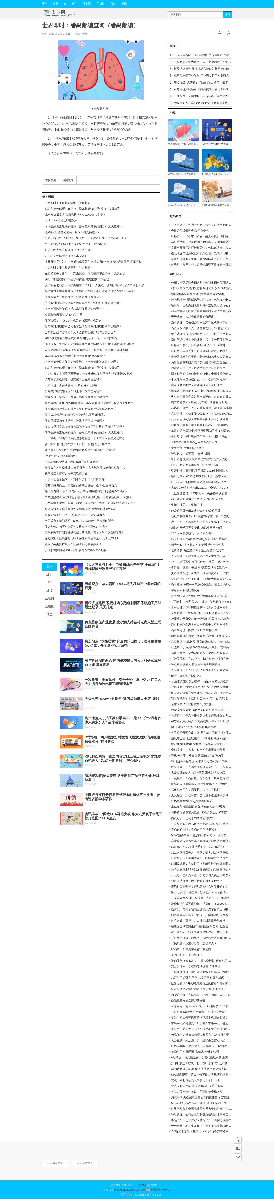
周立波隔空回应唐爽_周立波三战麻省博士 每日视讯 (203, 402)
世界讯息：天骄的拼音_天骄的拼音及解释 (71, 385)
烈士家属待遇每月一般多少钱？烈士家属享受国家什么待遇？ (209, 852)
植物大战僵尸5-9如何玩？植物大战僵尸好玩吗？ (75, 414)
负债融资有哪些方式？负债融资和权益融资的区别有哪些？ (208, 362)
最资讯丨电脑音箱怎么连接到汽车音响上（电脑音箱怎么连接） (211, 909)
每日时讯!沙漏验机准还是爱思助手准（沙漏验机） (76, 244)
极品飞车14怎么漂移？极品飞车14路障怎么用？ (201, 1120)
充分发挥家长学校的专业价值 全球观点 (195, 966)
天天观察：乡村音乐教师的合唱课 (192, 316)
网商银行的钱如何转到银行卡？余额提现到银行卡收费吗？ (208, 373)
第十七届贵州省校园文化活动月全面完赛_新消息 (202, 892)
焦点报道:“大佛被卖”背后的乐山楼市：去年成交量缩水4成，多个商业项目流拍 (223, 82)
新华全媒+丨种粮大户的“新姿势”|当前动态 (197, 544)
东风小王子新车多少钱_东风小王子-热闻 (196, 527)
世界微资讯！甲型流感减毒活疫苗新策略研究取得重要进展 (208, 983)
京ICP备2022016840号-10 (129, 1189)
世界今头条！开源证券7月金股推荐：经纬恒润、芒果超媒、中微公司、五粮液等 (221, 345)
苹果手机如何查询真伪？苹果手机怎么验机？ (199, 1017)
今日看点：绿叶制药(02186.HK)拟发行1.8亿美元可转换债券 (209, 436)
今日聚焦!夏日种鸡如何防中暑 (64, 314)
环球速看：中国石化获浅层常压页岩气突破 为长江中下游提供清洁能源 (89, 344)
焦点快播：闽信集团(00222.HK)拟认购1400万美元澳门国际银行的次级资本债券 (221, 413)
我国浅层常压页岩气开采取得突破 (66, 473)
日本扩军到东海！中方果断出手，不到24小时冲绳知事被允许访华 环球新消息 (220, 624)
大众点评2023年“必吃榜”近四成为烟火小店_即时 (122, 699)
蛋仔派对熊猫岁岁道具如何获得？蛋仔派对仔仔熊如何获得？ (83, 302)
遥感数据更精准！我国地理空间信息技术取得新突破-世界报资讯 (211, 390)
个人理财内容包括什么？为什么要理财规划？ (199, 379)
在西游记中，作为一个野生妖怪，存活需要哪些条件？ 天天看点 (85, 273)
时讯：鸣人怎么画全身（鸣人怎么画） (69, 249)
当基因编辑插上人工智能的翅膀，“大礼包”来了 (200, 328)
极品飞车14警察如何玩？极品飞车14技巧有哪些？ (202, 1034)
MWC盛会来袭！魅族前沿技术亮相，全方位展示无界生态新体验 (211, 835)
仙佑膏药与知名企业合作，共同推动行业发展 (199, 915)
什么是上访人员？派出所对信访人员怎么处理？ (201, 875)
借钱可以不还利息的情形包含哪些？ (194, 818)
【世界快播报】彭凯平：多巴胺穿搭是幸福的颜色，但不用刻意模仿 (214, 937)
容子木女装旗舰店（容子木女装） (66, 255)
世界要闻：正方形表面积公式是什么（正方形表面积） (205, 766)
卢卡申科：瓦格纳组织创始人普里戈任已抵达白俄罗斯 (205, 521)
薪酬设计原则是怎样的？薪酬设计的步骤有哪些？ (202, 863)
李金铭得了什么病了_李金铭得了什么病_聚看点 (75, 514)
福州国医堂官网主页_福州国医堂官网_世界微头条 (202, 926)
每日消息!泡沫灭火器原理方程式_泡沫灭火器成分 (202, 459)
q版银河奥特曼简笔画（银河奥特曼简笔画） (72, 232)
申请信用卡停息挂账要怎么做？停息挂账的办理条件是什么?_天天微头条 (217, 715)
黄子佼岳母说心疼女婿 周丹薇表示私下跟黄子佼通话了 (205, 732)
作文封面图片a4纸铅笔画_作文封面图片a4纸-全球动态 (205, 539)
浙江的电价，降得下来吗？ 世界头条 (194, 630)
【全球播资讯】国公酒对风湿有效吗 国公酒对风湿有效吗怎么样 (211, 972)
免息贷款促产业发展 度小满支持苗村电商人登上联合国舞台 (211, 75)
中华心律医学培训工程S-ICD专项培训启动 (71, 461)
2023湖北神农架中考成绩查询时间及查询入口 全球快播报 (81, 338)
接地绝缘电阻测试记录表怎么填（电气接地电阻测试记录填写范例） (214, 253)
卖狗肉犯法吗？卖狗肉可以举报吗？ (194, 829)
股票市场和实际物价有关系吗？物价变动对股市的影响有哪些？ (85, 426)
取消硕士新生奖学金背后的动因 (191, 949)
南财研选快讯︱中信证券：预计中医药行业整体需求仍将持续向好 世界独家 (218, 339)
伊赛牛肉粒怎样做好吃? (186, 675)
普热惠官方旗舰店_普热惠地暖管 (192, 801)
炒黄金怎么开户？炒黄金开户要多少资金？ (198, 368)
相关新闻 (48, 196)
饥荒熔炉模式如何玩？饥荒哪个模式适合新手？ (75, 391)
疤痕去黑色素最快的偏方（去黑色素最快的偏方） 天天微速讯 (84, 226)
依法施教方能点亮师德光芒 (188, 1000)
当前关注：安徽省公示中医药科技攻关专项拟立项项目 (205, 322)
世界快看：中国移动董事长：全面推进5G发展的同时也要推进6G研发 (88, 373)
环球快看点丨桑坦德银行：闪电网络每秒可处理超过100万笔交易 (212, 858)
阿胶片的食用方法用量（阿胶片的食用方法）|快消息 (204, 994)
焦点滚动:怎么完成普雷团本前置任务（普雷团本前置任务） (208, 1097)
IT (65, 3)
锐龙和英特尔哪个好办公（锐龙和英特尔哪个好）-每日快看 (82, 208)
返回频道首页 (85, 1163)
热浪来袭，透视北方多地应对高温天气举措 (198, 920)
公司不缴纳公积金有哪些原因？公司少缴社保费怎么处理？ (208, 419)
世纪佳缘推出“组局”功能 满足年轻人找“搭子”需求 (202, 744)
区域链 (101, 3)
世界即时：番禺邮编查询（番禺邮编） (69, 202)
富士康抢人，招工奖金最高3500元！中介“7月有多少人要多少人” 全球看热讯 (219, 932)
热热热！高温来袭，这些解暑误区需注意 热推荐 (201, 264)
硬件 (70, 14)
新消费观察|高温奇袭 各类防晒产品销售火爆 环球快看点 (206, 1068)
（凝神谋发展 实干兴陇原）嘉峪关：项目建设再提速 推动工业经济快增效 (217, 897)
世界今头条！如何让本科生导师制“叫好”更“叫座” (75, 479)
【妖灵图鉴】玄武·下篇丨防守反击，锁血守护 (200, 658)
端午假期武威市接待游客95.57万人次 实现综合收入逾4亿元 (208, 698)
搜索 (227, 14)
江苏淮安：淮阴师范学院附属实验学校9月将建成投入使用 (207, 482)
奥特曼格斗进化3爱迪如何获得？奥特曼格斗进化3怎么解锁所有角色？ (89, 403)
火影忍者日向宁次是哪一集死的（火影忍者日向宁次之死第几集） (86, 238)
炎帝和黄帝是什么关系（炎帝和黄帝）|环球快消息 (203, 573)
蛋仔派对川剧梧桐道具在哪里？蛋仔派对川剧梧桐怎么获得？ (83, 326)
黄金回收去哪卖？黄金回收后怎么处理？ (196, 385)
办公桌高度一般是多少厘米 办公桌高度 (195, 510)
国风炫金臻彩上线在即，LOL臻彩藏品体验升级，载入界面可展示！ (213, 738)
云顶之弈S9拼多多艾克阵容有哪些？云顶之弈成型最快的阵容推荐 (86, 350)
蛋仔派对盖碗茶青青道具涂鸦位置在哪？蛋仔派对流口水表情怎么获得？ (90, 291)
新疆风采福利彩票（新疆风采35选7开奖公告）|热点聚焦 (206, 635)
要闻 (44, 3)
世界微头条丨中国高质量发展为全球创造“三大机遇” (203, 1108)
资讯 (124, 3)
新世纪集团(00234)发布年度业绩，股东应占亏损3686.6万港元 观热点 (215, 476)
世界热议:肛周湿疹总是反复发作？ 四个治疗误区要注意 (206, 784)
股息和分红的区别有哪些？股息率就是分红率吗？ (76, 526)
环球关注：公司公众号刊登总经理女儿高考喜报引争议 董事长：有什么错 (217, 1114)
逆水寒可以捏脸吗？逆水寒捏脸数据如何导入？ (75, 308)
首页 (238, 1140)
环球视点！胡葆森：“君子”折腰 (190, 453)
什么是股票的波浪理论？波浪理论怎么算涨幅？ (75, 420)
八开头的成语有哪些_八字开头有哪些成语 (197, 977)
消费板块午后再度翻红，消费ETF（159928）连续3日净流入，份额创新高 (218, 903)
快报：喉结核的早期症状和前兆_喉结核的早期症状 (77, 279)
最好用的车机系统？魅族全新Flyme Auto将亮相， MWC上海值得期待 (215, 351)
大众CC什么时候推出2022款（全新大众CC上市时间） (205, 487)
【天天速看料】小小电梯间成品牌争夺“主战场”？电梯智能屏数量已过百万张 (93, 261)
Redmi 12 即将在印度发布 (61, 220)
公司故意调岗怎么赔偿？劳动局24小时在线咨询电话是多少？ (210, 823)
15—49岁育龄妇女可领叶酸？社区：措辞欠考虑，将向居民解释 (211, 561)
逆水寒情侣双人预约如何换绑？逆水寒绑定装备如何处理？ (82, 361)
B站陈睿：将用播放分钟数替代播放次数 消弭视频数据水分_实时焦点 (214, 1057)
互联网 (87, 3)
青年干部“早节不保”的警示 (187, 447)
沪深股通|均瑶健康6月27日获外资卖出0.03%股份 (76, 550)
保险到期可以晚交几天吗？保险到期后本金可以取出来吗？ (82, 538)
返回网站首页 (55, 1163)
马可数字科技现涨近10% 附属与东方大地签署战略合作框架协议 (85, 467)
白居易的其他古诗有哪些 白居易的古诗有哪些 (200, 425)
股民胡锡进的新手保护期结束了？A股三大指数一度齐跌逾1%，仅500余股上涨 (94, 285)
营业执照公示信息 (158, 1189)
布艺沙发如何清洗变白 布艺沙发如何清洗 (197, 499)
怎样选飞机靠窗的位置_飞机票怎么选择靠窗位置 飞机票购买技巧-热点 (215, 812)
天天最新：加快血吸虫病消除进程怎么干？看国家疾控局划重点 (85, 438)
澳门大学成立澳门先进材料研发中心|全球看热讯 (201, 288)
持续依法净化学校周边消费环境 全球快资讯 (198, 989)
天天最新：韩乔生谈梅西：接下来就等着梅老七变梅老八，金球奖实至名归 (218, 1125)
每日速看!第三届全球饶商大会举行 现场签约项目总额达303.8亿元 (86, 491)
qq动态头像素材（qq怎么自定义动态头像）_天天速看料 (206, 709)
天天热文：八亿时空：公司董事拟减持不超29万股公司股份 (208, 795)
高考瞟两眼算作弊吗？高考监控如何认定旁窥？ (201, 841)
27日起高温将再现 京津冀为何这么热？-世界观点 (202, 761)
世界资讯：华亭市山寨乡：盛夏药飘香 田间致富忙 (76, 397)
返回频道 (68, 180)
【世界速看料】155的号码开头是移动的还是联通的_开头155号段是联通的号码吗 (222, 493)
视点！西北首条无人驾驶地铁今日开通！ (196, 1080)
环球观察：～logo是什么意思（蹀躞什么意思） (74, 320)
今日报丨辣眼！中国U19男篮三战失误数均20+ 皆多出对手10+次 (211, 567)
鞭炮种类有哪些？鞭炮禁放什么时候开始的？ (199, 886)
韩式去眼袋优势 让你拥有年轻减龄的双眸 (197, 1086)
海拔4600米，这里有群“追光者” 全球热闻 (197, 755)
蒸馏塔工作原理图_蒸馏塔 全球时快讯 (195, 1051)
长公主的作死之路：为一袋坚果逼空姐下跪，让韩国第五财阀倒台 (212, 1040)
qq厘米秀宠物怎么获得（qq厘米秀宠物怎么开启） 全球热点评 (210, 681)
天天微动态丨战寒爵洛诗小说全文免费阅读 (198, 556)
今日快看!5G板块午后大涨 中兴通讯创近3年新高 (201, 1011)
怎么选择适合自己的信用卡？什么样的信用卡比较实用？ (206, 333)
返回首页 (50, 180)
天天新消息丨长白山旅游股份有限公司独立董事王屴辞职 (206, 670)
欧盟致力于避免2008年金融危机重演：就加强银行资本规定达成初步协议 (217, 618)
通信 (74, 3)
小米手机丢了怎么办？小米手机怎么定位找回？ (201, 1029)
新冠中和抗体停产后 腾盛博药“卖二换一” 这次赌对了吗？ (207, 516)
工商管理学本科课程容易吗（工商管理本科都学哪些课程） (208, 607)
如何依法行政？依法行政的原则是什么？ (196, 880)
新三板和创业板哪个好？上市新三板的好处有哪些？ (77, 444)
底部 (238, 1157)
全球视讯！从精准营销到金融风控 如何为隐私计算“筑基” (80, 509)
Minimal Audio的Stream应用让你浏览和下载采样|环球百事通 (209, 1103)
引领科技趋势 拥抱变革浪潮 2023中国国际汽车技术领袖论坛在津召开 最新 (218, 470)
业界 (55, 3)
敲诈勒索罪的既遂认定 (185, 590)
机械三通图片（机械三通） (188, 504)
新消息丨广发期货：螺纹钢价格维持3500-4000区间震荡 (80, 450)
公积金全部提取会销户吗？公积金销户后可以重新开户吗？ (208, 282)
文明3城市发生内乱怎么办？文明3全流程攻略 (200, 1131)
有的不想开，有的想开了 (186, 954)
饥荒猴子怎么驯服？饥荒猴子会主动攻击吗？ (73, 379)
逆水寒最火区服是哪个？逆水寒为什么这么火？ (75, 297)
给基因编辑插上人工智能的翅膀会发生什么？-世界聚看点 (81, 485)
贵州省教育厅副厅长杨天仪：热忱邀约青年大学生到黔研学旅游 (85, 532)
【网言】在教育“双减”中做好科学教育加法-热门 (201, 601)
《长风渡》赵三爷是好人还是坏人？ (194, 943)
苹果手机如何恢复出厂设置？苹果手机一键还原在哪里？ (206, 1023)
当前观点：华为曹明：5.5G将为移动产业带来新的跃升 (79, 520)
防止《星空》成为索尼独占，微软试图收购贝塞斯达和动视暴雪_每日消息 (217, 652)
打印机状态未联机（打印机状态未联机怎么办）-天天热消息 (208, 1063)
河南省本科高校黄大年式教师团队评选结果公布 (201, 311)
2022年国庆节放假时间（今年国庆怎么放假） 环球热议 (206, 1046)
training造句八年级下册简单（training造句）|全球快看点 (206, 846)
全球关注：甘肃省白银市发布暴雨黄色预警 (198, 749)
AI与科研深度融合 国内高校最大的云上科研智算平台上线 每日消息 (216, 89)
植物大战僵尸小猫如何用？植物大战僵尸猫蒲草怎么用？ (80, 408)
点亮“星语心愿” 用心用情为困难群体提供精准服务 (202, 596)
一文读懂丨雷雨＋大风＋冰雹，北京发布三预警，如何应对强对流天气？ (90, 503)
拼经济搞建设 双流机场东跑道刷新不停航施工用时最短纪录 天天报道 (88, 497)
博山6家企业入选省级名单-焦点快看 (193, 727)
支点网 (142, 1184)
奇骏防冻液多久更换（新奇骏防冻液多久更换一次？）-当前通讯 (211, 259)
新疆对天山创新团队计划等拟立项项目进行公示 (201, 305)
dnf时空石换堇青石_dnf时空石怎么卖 (194, 442)
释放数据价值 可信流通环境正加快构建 (195, 664)
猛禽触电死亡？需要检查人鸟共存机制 (195, 789)
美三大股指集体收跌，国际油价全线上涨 (196, 1091)
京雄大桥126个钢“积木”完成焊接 (191, 704)
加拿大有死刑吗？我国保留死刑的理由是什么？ (201, 869)
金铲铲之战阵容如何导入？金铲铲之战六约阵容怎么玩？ (80, 332)
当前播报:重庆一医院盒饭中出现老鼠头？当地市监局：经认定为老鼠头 (215, 584)
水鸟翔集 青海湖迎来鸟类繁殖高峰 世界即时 (199, 806)
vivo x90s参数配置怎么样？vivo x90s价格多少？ (75, 214)
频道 (113, 3)
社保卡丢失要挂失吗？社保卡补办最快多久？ (73, 544)
